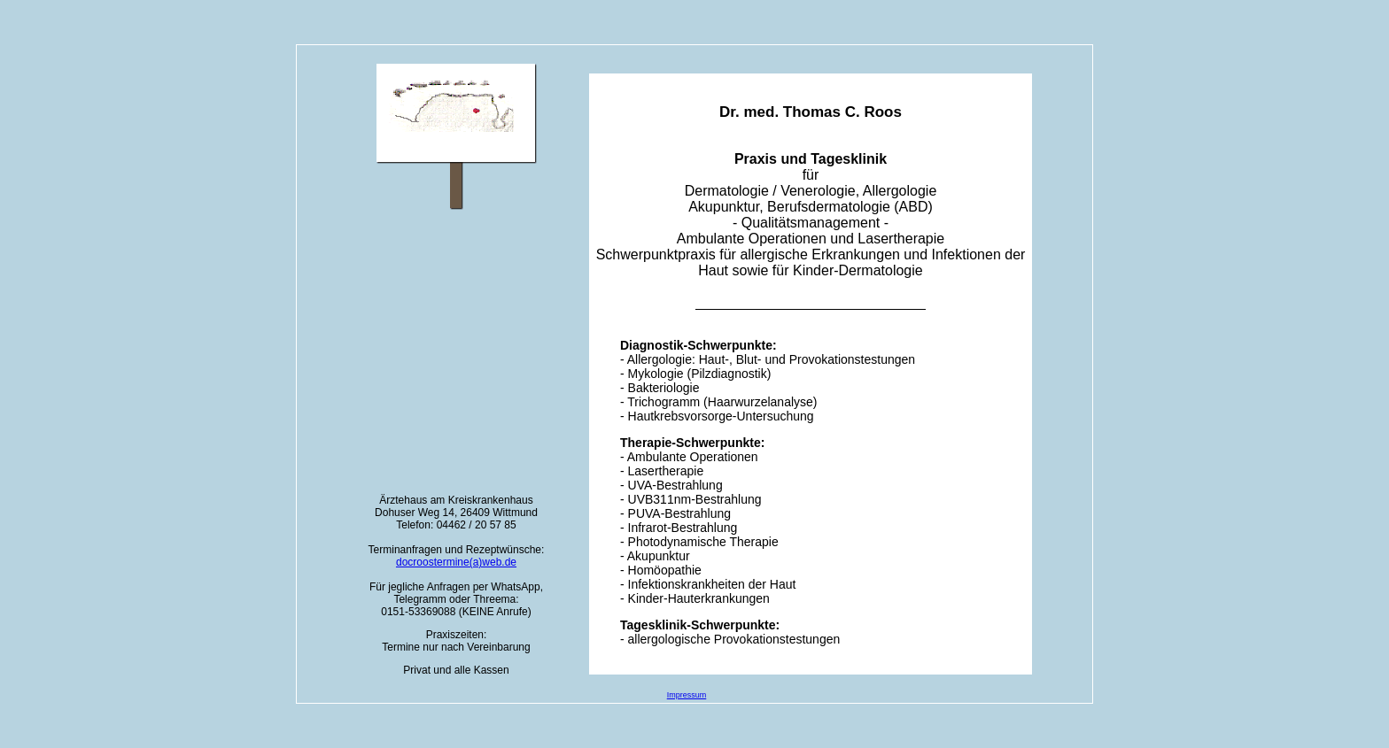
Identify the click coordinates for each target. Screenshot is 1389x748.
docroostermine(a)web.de (456, 562)
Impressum (687, 694)
